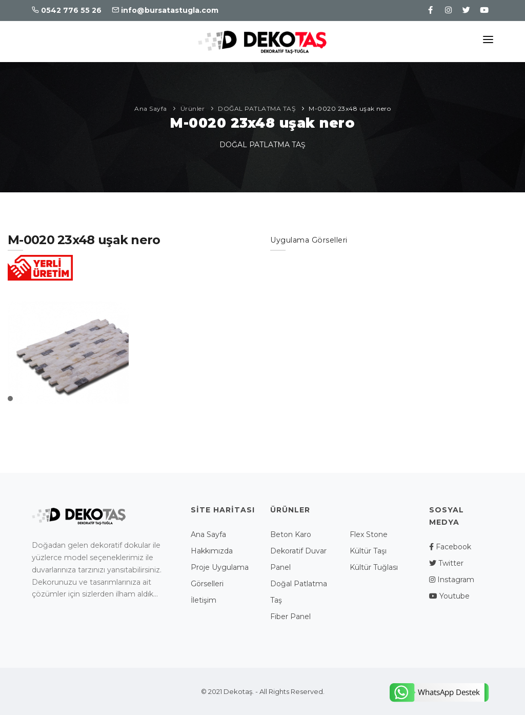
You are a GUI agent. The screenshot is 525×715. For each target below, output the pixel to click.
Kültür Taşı (368, 550)
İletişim (203, 600)
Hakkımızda (212, 550)
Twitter (446, 563)
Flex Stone (369, 534)
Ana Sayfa (150, 108)
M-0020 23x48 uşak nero (350, 108)
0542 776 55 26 (67, 10)
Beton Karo (290, 534)
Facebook (450, 546)
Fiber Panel (290, 616)
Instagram (451, 579)
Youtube (449, 596)
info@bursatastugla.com (165, 10)
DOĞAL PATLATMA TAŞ (256, 108)
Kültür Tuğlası (374, 567)
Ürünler (192, 108)
